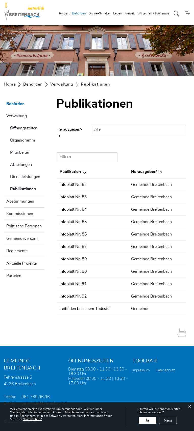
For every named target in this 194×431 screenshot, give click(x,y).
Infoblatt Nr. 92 (73, 296)
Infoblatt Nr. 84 (73, 209)
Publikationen (27, 188)
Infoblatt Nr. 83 (73, 197)
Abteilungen (21, 165)
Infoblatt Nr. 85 (73, 222)
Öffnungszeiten (23, 128)
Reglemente (17, 251)
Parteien (13, 276)
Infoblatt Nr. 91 (73, 284)
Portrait (64, 13)
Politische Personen (24, 226)
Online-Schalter (99, 13)
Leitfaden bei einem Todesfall (85, 309)
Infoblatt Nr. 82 (73, 185)
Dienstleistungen (25, 177)
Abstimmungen (20, 201)
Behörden (79, 13)
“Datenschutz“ (32, 419)
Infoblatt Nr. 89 (73, 259)
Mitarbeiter (19, 152)
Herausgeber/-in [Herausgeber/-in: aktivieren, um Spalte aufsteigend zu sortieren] (146, 172)
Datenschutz (165, 370)
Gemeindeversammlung (25, 239)
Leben (117, 13)
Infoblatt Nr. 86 (73, 234)
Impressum (141, 370)
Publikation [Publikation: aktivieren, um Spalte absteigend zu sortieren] (70, 172)
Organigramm (22, 140)
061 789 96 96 (35, 397)
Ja (147, 420)
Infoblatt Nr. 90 (73, 271)
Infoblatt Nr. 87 (73, 247)
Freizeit (130, 13)
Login (187, 13)
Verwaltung (16, 116)
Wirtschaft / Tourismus (153, 13)
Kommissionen (19, 214)
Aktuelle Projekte (21, 263)
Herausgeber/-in (69, 132)
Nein (168, 420)
